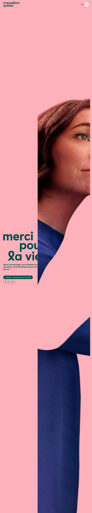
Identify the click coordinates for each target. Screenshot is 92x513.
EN (82, 4)
